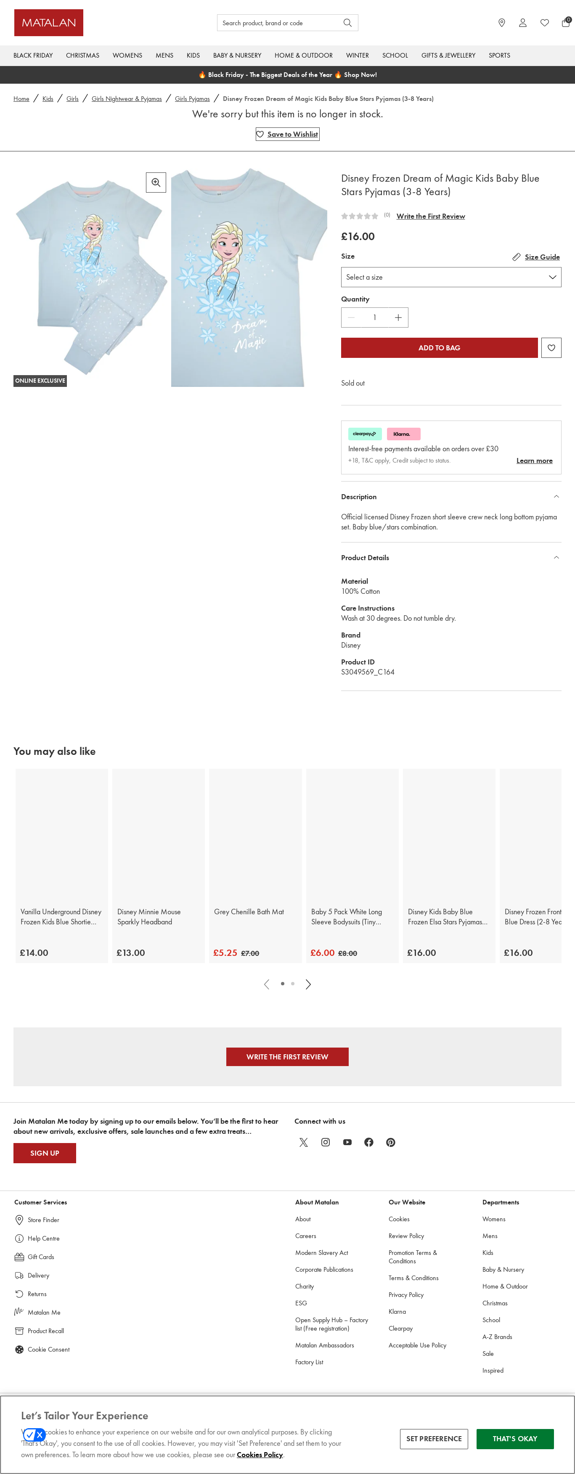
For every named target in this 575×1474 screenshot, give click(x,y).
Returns (37, 1294)
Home (21, 99)
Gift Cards (41, 1257)
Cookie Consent (48, 1349)
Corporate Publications (324, 1269)
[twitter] (303, 1142)
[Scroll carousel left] (267, 984)
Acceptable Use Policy (417, 1345)
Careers (305, 1236)
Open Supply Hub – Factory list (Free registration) (331, 1324)
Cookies (399, 1219)
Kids (193, 55)
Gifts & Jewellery (448, 55)
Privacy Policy (406, 1295)
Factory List (309, 1362)
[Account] (523, 23)
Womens (127, 55)
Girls (72, 99)
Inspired (492, 1370)
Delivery (38, 1275)
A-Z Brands (497, 1337)
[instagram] (325, 1142)
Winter (357, 55)
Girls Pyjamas (192, 99)
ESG (301, 1303)
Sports (499, 55)
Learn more (535, 460)
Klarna (397, 1311)
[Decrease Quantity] (351, 317)
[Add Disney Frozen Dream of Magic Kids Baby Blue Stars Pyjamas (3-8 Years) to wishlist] (288, 134)
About (302, 1219)
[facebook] (369, 1142)
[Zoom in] (156, 182)
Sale (488, 1354)
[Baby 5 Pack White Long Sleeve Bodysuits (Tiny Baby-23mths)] (352, 833)
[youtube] (347, 1142)
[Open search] (348, 23)
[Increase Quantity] (398, 317)
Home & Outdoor (304, 55)
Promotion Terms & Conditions (413, 1257)
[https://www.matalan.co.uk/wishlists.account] (544, 22)
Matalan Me (44, 1312)
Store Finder (43, 1220)
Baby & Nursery (237, 55)
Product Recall (46, 1331)
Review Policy (406, 1236)
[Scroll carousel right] (308, 984)
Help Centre (44, 1238)
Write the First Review (430, 216)
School (395, 55)
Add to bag (440, 347)
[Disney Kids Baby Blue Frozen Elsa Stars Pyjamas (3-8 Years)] (449, 833)
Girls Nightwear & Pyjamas (127, 99)
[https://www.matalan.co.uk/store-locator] (502, 22)
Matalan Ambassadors (324, 1345)
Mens (164, 55)
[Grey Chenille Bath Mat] (255, 833)
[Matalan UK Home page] (83, 22)
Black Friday (33, 55)
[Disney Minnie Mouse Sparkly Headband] (158, 833)
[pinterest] (391, 1142)
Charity (304, 1286)
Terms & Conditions (414, 1278)
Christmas (82, 55)
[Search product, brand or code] (270, 23)
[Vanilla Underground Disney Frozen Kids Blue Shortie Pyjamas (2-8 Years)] (62, 833)
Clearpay (401, 1328)
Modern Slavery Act (321, 1253)
